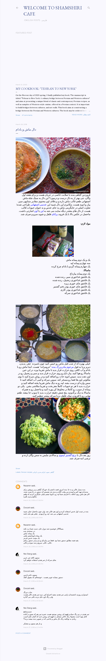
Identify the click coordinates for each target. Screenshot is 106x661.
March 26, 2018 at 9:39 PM (33, 564)
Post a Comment (23, 633)
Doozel (26, 507)
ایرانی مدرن (41, 472)
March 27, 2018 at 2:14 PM (33, 627)
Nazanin (27, 486)
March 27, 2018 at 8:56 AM (33, 601)
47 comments (27, 115)
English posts (31, 20)
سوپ (47, 472)
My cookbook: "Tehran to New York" (46, 89)
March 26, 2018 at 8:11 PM (33, 518)
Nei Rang (27, 554)
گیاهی (52, 472)
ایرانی (35, 472)
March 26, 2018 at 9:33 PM (33, 547)
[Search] (88, 7)
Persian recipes (26, 472)
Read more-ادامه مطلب (81, 115)
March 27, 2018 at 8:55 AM (33, 581)
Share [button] (18, 115)
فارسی (43, 20)
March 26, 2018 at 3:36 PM (33, 500)
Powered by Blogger (53, 648)
